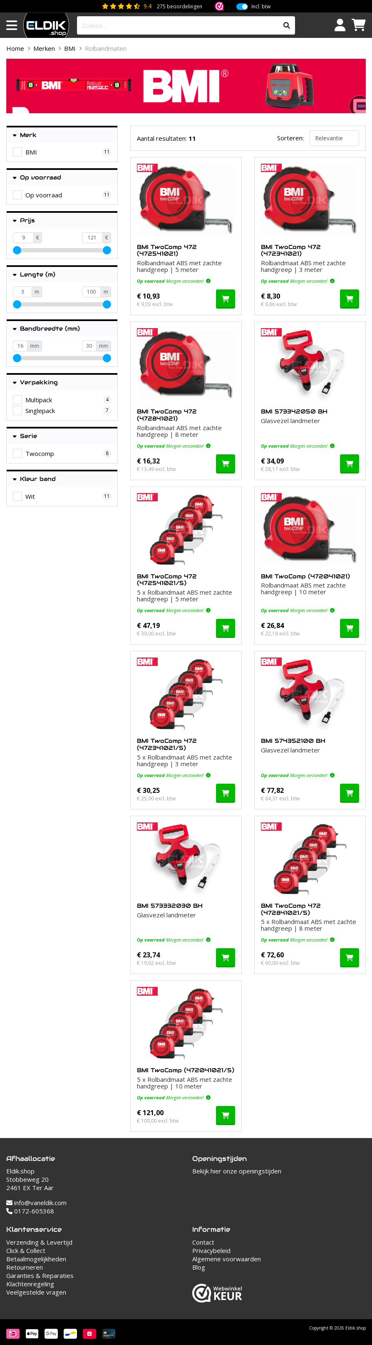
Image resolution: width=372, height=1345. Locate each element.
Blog (198, 1267)
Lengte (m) (34, 274)
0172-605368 (30, 1211)
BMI (70, 48)
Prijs (24, 220)
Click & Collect (25, 1250)
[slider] (17, 250)
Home (15, 48)
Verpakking (35, 382)
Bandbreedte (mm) (46, 328)
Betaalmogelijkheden (36, 1259)
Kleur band (34, 479)
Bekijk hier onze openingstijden (236, 1171)
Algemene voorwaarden (226, 1259)
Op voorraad (37, 177)
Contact (203, 1242)
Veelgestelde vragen (36, 1292)
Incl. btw (260, 6)
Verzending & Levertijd (39, 1242)
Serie (25, 436)
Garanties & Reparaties (40, 1275)
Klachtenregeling (30, 1284)
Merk (25, 135)
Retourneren (24, 1267)
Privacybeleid (211, 1250)
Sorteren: (290, 138)
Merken (44, 48)
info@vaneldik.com (36, 1202)
